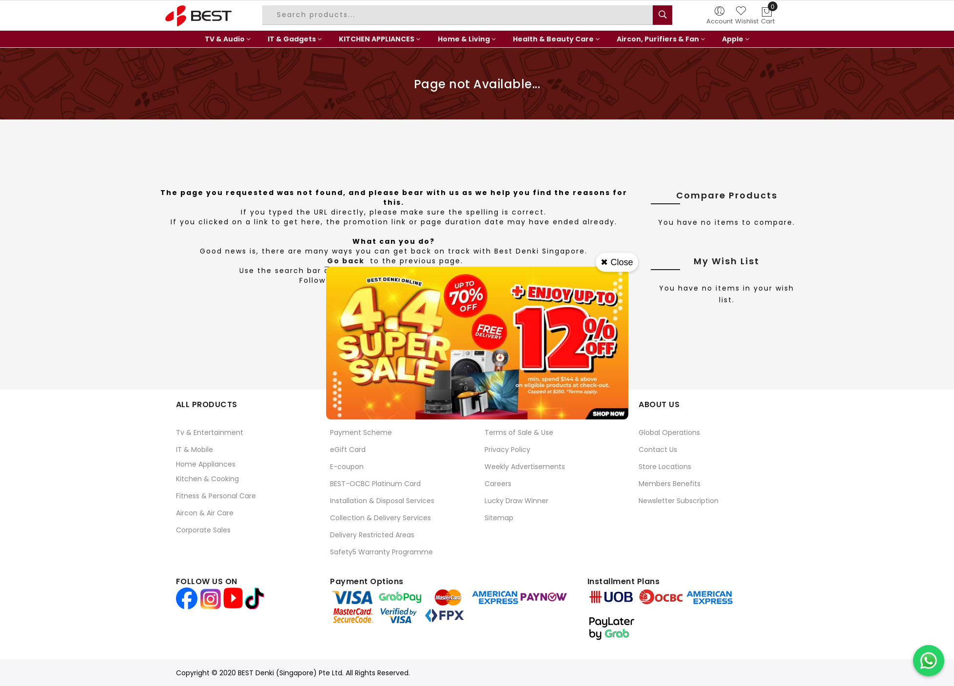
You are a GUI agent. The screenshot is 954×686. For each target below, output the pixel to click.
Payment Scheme (361, 432)
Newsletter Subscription (679, 501)
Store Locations (665, 466)
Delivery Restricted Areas (372, 535)
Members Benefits (670, 484)
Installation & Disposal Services (382, 501)
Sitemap (499, 518)
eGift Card (348, 449)
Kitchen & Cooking (207, 479)
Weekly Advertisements (525, 466)
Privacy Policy (507, 449)
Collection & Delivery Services (380, 518)
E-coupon (347, 466)
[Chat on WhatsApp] (928, 660)
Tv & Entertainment (209, 432)
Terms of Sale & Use (519, 432)
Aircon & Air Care (205, 513)
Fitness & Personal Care (216, 496)
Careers (498, 484)
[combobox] (458, 15)
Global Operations (669, 432)
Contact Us (658, 449)
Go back (346, 261)
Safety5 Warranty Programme (381, 552)
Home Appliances (205, 464)
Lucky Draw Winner (516, 501)
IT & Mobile (194, 449)
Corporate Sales (203, 530)
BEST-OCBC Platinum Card (375, 484)
